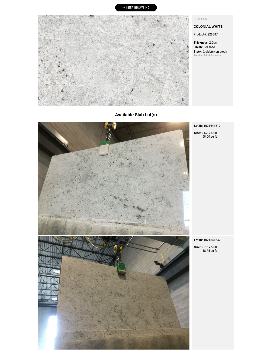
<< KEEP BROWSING (136, 7)
